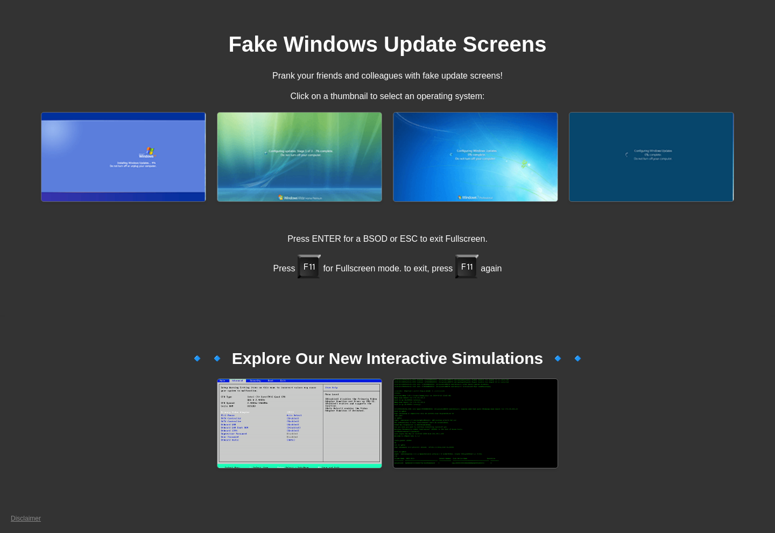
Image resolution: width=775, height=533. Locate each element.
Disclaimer (26, 518)
